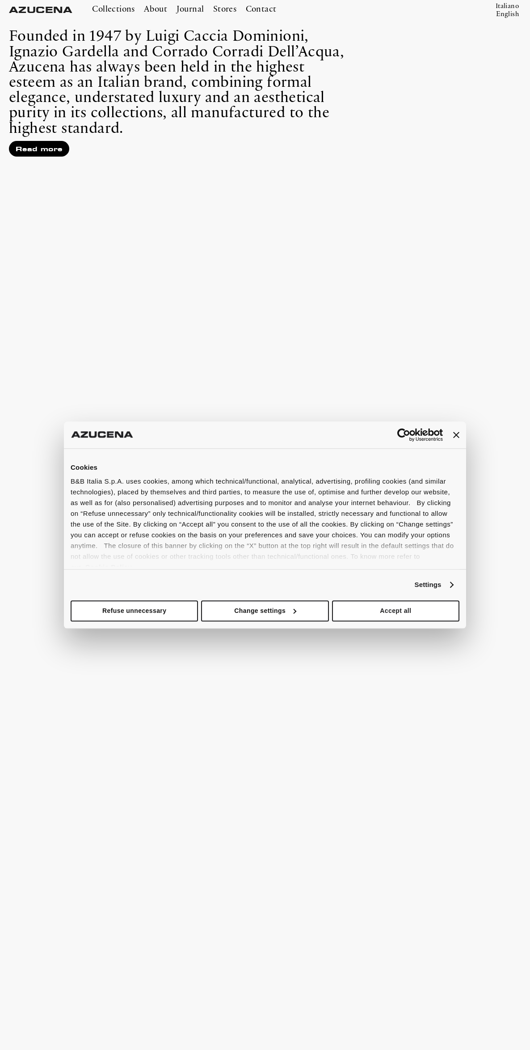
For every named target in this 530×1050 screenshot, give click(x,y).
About (155, 9)
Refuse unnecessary (134, 610)
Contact (261, 9)
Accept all (395, 610)
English (507, 14)
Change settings (265, 610)
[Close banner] (456, 435)
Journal (190, 9)
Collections (113, 9)
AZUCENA (41, 10)
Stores (224, 9)
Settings (428, 584)
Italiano (507, 6)
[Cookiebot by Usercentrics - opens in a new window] (404, 435)
